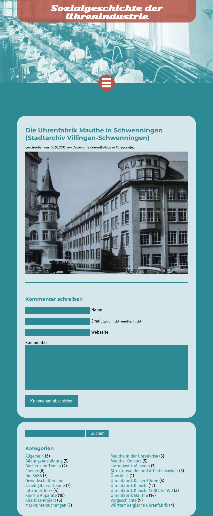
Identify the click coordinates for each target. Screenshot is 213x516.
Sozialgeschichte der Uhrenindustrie (106, 12)
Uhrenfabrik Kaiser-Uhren (134, 480)
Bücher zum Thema (43, 465)
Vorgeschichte (124, 500)
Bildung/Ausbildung (44, 461)
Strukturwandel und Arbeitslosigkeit (144, 470)
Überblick (120, 475)
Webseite (99, 332)
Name (96, 310)
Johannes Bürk (38, 490)
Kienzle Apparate (41, 495)
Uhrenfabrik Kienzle (129, 485)
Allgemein (34, 456)
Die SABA (33, 475)
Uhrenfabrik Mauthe (129, 495)
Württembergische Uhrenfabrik (139, 505)
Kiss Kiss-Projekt (40, 500)
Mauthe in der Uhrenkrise (134, 456)
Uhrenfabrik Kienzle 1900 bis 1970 (142, 490)
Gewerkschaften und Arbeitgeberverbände (45, 483)
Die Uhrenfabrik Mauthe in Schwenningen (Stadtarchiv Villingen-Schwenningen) (94, 133)
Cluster (32, 470)
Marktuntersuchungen (45, 505)
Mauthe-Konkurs (126, 461)
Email (116, 321)
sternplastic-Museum (130, 465)
